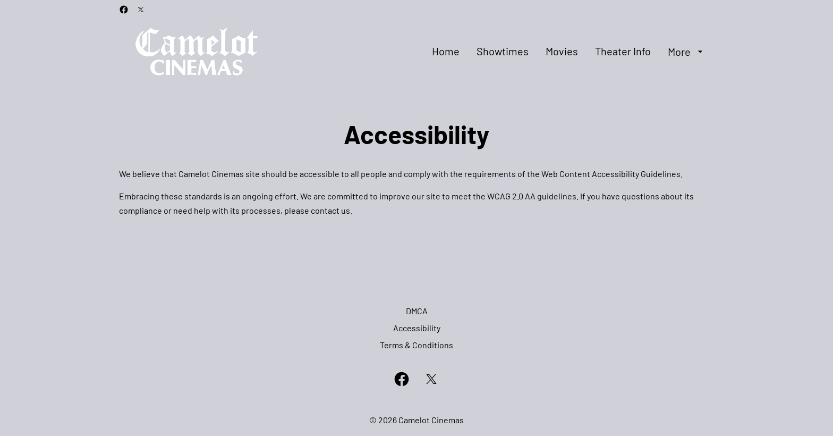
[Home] (446, 51)
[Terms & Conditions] (416, 345)
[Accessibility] (416, 328)
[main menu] (569, 51)
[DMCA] (417, 311)
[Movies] (562, 51)
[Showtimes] (503, 51)
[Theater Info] (623, 51)
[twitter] (141, 9)
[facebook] (124, 9)
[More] (687, 51)
